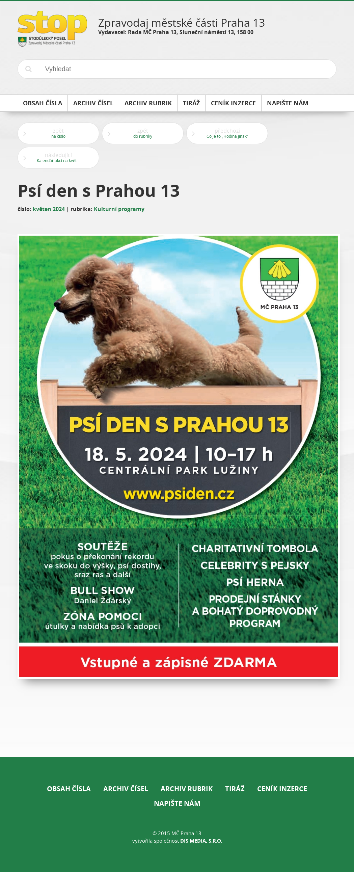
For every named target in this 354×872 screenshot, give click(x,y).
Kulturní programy (119, 209)
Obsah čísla (69, 788)
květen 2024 (49, 209)
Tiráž (235, 788)
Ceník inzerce (282, 788)
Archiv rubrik (187, 788)
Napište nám (177, 803)
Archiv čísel (125, 788)
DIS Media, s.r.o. (201, 840)
